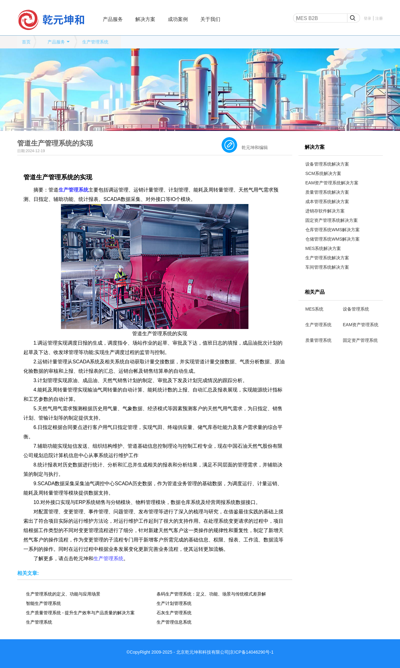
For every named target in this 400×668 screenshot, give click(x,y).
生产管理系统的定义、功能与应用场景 (63, 593)
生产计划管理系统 (174, 603)
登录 (367, 18)
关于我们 (210, 19)
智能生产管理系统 (43, 603)
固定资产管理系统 (360, 340)
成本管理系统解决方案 (327, 201)
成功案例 (178, 19)
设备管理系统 (356, 309)
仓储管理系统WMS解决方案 (332, 239)
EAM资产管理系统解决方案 (331, 182)
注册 (379, 18)
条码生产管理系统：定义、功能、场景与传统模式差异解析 (211, 593)
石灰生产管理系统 (174, 612)
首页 (26, 41)
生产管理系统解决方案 (327, 257)
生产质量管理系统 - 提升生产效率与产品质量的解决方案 (80, 612)
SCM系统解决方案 (323, 173)
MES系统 (314, 309)
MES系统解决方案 (323, 248)
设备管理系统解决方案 (327, 164)
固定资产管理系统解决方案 (331, 220)
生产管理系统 (95, 41)
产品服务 (113, 19)
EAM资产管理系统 (360, 324)
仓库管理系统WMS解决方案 (332, 229)
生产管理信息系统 (174, 622)
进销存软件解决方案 (325, 210)
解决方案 (145, 19)
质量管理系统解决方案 (327, 192)
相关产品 (315, 292)
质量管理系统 (318, 340)
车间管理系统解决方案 (327, 267)
